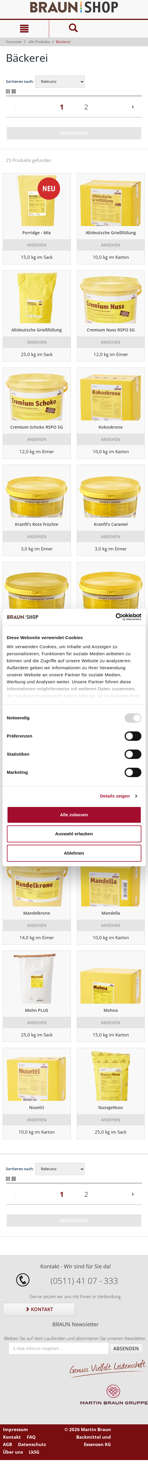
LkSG (34, 1452)
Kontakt (39, 1309)
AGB (7, 1444)
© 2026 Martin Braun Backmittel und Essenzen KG (87, 1436)
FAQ (31, 1437)
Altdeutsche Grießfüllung (111, 232)
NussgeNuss (110, 1107)
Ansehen (36, 245)
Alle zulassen (74, 814)
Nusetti (36, 1107)
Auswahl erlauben (74, 833)
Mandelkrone (36, 913)
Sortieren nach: (20, 81)
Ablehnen (74, 853)
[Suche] (73, 28)
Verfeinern (74, 133)
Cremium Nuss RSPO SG (111, 330)
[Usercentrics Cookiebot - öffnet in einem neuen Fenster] (115, 617)
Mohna (111, 1010)
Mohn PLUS (36, 1010)
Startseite (14, 41)
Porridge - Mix (36, 232)
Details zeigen (115, 795)
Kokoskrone (111, 427)
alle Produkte (39, 41)
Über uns (13, 1452)
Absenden (126, 1348)
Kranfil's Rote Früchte (36, 524)
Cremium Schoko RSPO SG (36, 427)
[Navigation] (24, 28)
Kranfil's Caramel (111, 524)
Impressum (15, 1429)
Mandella (111, 913)
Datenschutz (32, 1444)
